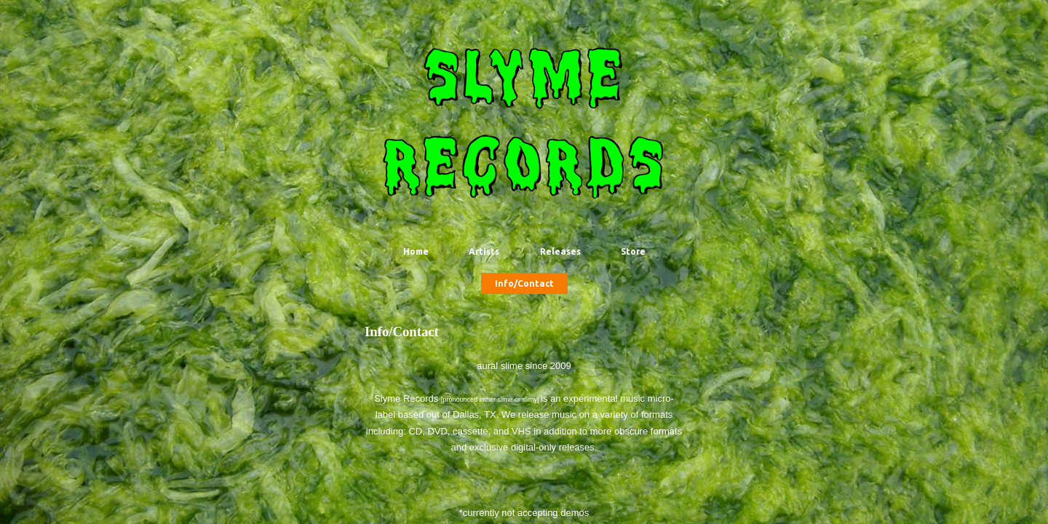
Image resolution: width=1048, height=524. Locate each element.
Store (633, 251)
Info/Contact (524, 283)
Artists (484, 251)
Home (416, 251)
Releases (560, 251)
